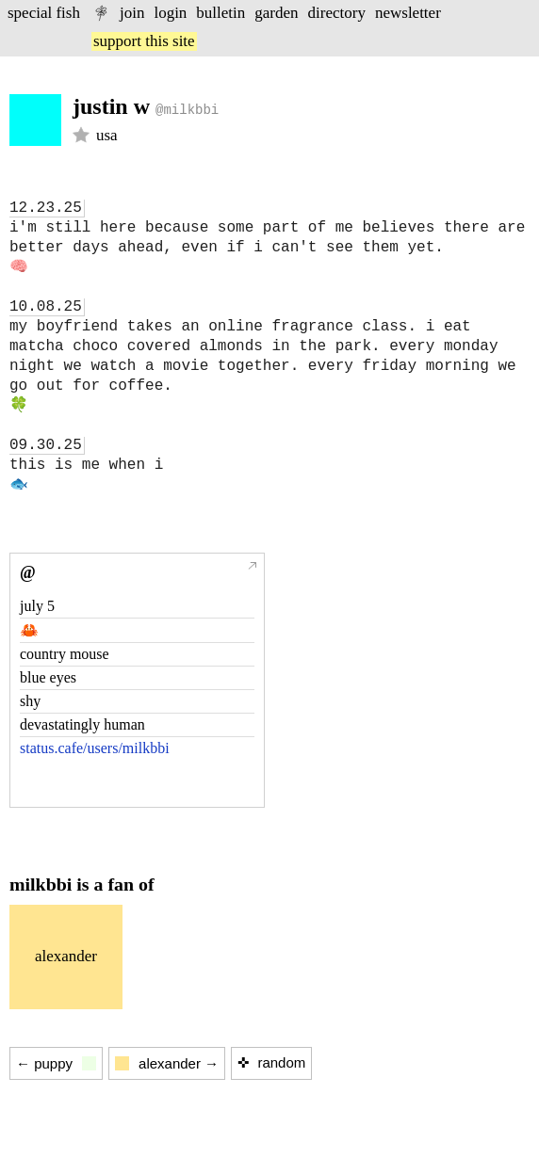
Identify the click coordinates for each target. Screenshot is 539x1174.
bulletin (220, 13)
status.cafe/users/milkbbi (95, 748)
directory (337, 13)
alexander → (167, 1063)
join (132, 13)
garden (276, 13)
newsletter (408, 13)
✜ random (271, 1062)
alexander (66, 956)
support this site (144, 41)
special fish (44, 13)
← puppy (56, 1063)
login (170, 13)
